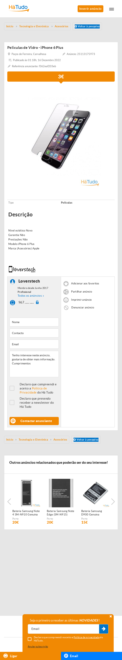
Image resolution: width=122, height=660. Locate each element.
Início (9, 439)
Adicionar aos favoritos (85, 283)
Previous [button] (9, 501)
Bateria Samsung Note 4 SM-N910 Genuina (26, 513)
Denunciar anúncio (82, 307)
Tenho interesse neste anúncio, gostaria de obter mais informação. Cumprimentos (34, 364)
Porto (15, 518)
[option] (61, 136)
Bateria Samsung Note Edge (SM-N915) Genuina (60, 513)
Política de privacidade (87, 637)
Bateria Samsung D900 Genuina (91, 513)
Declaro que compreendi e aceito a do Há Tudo (38, 388)
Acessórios (60, 439)
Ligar (10, 655)
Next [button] (113, 501)
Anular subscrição (38, 646)
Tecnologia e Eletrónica (33, 439)
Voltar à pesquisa (87, 26)
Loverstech (29, 281)
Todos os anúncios (30, 295)
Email (71, 656)
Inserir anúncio (90, 8)
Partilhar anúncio (81, 291)
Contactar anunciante (36, 421)
